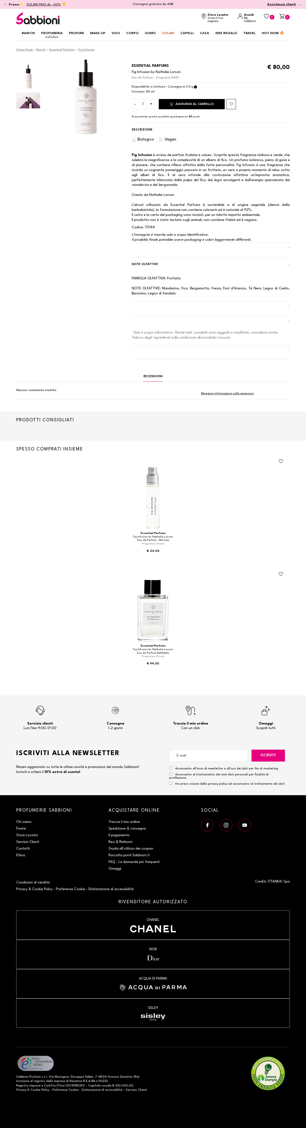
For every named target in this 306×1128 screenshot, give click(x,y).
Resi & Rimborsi (120, 842)
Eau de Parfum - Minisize (153, 540)
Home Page (24, 49)
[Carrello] (284, 17)
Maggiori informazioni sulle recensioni (227, 393)
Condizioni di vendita (33, 882)
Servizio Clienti (27, 842)
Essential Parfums (62, 49)
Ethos (20, 855)
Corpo (132, 33)
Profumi (76, 33)
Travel (249, 33)
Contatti (23, 849)
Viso (116, 33)
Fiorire (21, 828)
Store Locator (27, 835)
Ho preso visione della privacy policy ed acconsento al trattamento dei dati (230, 783)
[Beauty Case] (269, 17)
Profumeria (52, 35)
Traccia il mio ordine (124, 822)
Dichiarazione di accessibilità (111, 889)
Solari (168, 33)
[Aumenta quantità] (151, 104)
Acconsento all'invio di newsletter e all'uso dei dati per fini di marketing (223, 768)
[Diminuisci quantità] (135, 104)
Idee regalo (226, 33)
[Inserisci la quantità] (143, 104)
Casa (204, 33)
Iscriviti (268, 755)
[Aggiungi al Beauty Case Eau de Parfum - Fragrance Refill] (231, 104)
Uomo (150, 33)
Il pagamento (119, 835)
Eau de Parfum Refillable (153, 653)
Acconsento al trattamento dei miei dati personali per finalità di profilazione (218, 775)
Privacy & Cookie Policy (34, 889)
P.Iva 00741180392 (71, 1085)
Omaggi (115, 869)
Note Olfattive (145, 264)
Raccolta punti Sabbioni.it (129, 855)
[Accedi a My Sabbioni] (248, 18)
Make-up (97, 33)
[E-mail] (208, 756)
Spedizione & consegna (127, 828)
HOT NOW (273, 33)
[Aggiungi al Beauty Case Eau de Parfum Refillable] (281, 574)
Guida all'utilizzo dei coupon (131, 849)
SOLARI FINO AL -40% (44, 4)
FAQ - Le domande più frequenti (134, 862)
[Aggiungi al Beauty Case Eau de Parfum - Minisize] (281, 461)
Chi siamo (24, 822)
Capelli (187, 33)
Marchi (28, 33)
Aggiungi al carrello (192, 104)
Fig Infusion (86, 49)
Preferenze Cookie (70, 889)
